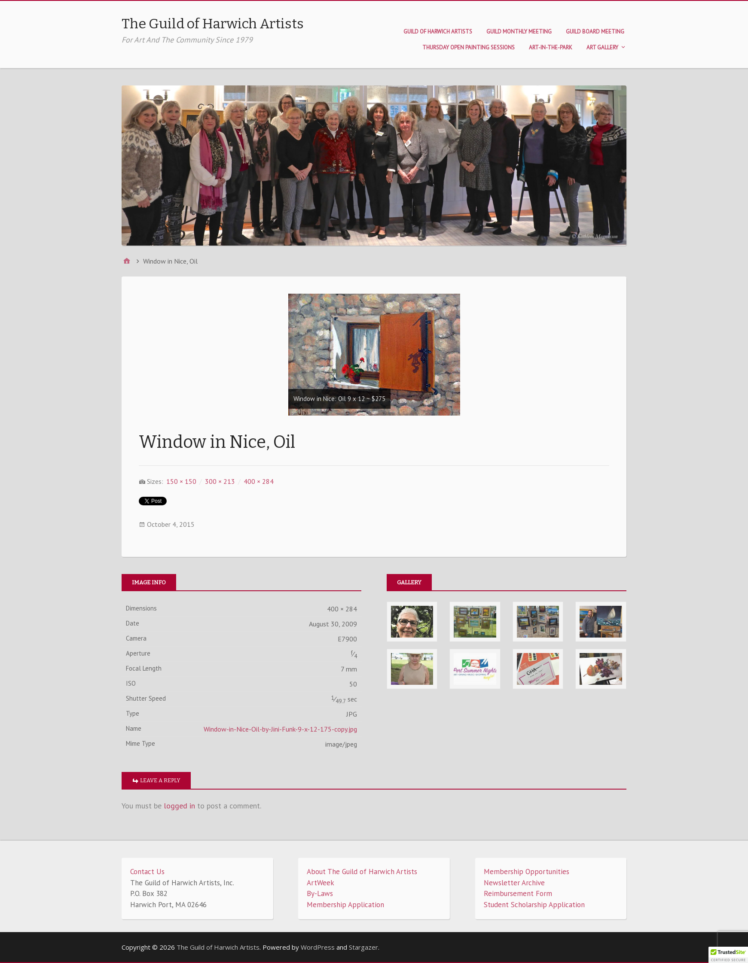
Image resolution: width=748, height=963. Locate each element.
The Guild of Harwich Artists (213, 23)
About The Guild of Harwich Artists (362, 871)
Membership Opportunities (526, 871)
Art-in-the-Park (550, 47)
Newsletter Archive (514, 882)
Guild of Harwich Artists (437, 31)
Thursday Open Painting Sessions (468, 47)
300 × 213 (220, 481)
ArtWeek (320, 882)
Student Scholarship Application (534, 904)
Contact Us (147, 871)
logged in (179, 806)
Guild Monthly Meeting (519, 31)
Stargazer (363, 947)
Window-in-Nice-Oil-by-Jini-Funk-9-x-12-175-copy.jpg (280, 729)
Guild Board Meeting (595, 31)
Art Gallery (602, 47)
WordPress (318, 947)
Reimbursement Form (518, 893)
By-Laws (320, 893)
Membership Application (345, 904)
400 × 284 (259, 481)
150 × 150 (181, 481)
